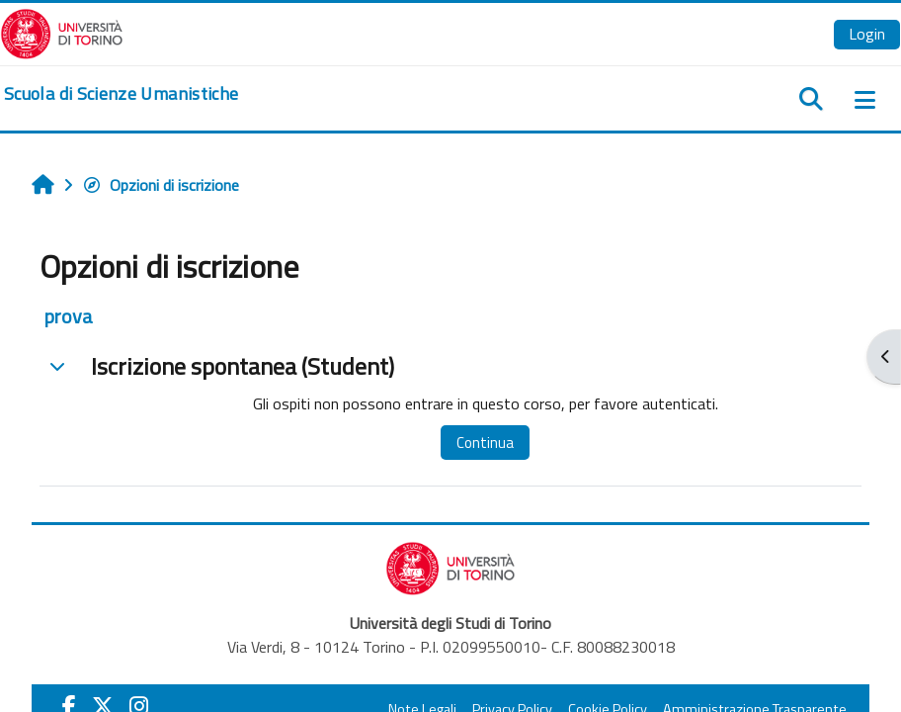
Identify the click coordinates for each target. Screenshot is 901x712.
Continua (485, 442)
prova (68, 316)
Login (867, 33)
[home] (121, 94)
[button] (57, 366)
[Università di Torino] (61, 32)
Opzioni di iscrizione (160, 185)
